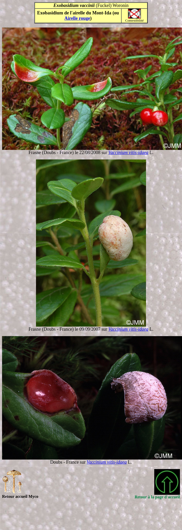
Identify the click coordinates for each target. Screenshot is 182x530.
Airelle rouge (77, 18)
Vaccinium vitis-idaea (128, 152)
